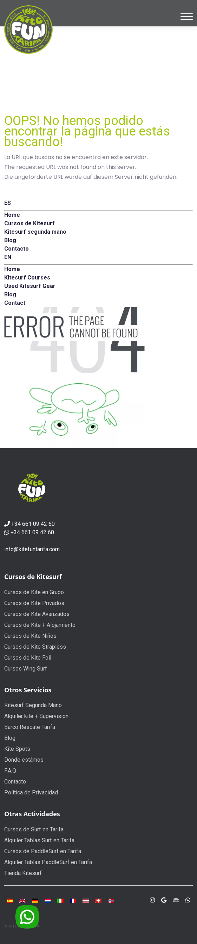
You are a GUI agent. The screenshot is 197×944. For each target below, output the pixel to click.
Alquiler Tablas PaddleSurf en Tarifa (48, 862)
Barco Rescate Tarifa (29, 727)
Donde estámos (24, 759)
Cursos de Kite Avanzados (37, 614)
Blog (9, 738)
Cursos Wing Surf (25, 668)
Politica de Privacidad (31, 792)
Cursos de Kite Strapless (35, 646)
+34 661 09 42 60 (33, 524)
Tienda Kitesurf (23, 873)
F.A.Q (10, 770)
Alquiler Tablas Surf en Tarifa (39, 840)
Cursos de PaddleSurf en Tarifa (42, 851)
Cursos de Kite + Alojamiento (39, 625)
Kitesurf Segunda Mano (33, 705)
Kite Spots (17, 748)
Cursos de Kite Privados (34, 603)
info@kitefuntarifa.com (32, 549)
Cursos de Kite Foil (27, 657)
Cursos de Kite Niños (30, 636)
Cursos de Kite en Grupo (34, 592)
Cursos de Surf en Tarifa (34, 829)
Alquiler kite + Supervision (36, 716)
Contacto (15, 781)
